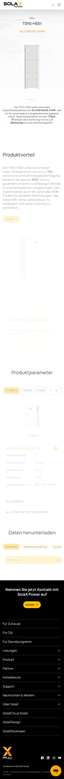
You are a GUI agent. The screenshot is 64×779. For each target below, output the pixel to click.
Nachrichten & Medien (18, 695)
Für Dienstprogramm (17, 642)
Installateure (12, 677)
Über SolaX (10, 704)
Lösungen (10, 650)
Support (8, 686)
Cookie (5, 772)
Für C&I (8, 633)
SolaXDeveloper (14, 731)
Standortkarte (16, 772)
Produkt (8, 659)
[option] (32, 69)
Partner (8, 668)
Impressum (7, 774)
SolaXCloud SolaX (15, 713)
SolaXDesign (12, 722)
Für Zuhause (11, 624)
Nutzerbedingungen (33, 772)
